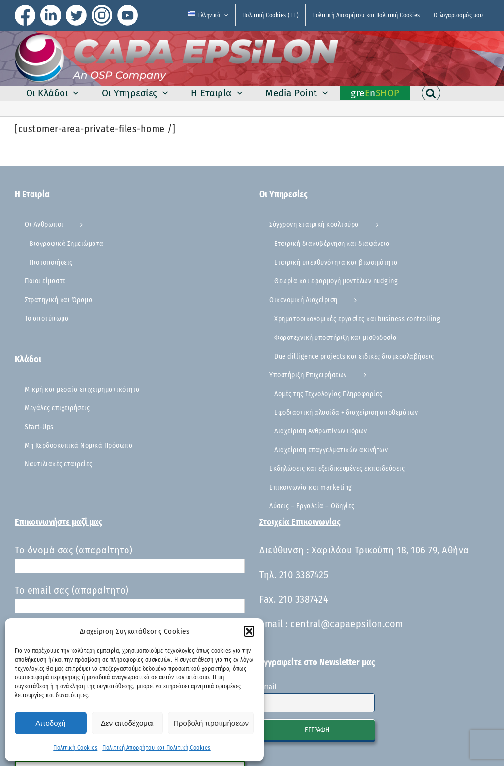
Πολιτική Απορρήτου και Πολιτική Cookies (156, 747)
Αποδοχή (50, 723)
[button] (249, 631)
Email (268, 687)
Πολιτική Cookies (75, 747)
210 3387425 (304, 575)
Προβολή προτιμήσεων (211, 723)
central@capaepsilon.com (346, 624)
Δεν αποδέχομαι (127, 723)
